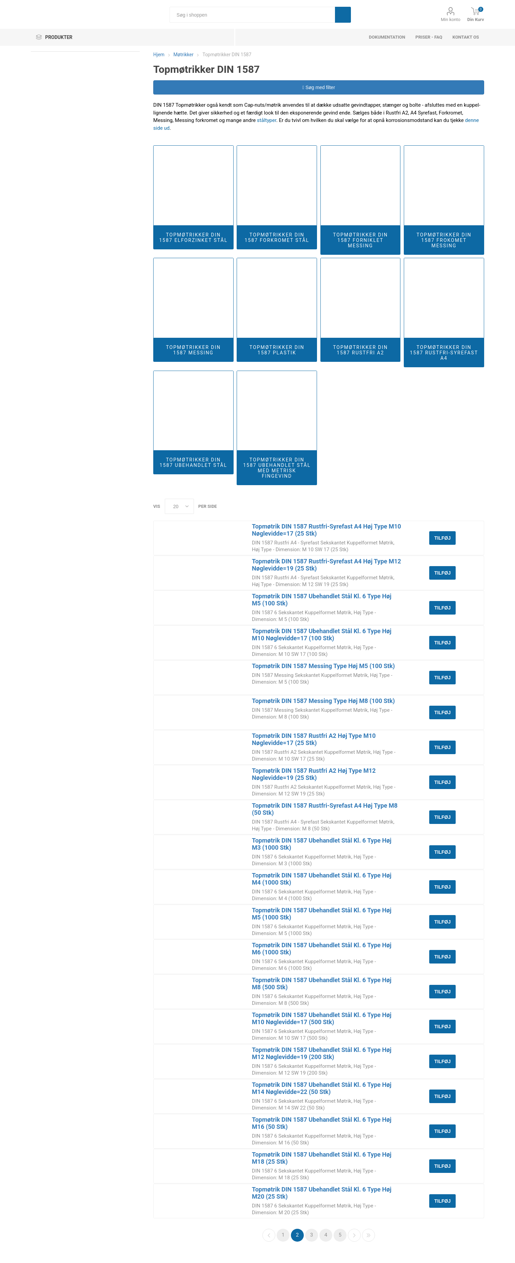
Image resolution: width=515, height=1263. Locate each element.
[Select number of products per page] (179, 506)
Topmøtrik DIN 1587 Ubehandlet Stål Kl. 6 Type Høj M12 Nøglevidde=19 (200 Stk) (321, 1053)
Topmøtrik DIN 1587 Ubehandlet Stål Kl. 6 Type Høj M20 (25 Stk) (321, 1193)
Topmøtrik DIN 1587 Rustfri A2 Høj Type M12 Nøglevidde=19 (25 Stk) (314, 774)
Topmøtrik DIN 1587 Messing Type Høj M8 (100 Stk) (323, 700)
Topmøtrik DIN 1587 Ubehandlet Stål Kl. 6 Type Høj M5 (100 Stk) (321, 600)
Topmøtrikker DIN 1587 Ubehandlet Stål (193, 462)
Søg (343, 15)
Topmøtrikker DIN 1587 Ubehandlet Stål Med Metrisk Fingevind (277, 468)
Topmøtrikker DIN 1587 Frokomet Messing (444, 240)
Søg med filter (318, 87)
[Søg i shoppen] (252, 15)
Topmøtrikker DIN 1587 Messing (193, 350)
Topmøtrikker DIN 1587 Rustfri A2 (360, 350)
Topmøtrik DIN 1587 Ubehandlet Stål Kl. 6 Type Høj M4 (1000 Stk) (321, 879)
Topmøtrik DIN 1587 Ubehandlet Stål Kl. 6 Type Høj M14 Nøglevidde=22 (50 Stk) (321, 1088)
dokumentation (387, 37)
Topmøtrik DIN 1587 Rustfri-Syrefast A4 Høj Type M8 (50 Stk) (325, 809)
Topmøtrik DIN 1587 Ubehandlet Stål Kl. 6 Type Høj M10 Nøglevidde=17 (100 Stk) (321, 634)
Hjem (158, 54)
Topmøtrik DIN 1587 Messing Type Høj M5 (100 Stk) (323, 665)
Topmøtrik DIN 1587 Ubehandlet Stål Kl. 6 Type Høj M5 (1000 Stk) (321, 914)
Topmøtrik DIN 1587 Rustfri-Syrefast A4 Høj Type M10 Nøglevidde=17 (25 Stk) (326, 530)
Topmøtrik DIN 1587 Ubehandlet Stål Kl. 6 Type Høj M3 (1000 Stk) (321, 844)
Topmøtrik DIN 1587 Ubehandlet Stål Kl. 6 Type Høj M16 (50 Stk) (321, 1123)
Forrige (268, 1235)
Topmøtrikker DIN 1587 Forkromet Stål (276, 237)
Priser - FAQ (428, 37)
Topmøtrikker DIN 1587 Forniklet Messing (360, 240)
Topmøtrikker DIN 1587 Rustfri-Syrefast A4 (444, 353)
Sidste (368, 1235)
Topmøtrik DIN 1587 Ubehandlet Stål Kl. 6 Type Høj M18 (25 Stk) (321, 1158)
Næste (354, 1235)
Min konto (450, 19)
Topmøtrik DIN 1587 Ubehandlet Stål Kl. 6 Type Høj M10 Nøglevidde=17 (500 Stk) (321, 1018)
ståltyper (266, 120)
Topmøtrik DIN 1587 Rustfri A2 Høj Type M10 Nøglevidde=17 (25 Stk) (314, 739)
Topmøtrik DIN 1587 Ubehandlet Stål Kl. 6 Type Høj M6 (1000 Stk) (321, 948)
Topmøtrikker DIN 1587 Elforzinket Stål (193, 237)
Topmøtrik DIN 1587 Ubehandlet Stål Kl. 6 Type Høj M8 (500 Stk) (321, 983)
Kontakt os (466, 37)
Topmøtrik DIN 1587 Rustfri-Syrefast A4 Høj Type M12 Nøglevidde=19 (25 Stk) (326, 565)
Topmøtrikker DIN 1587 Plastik (277, 350)
